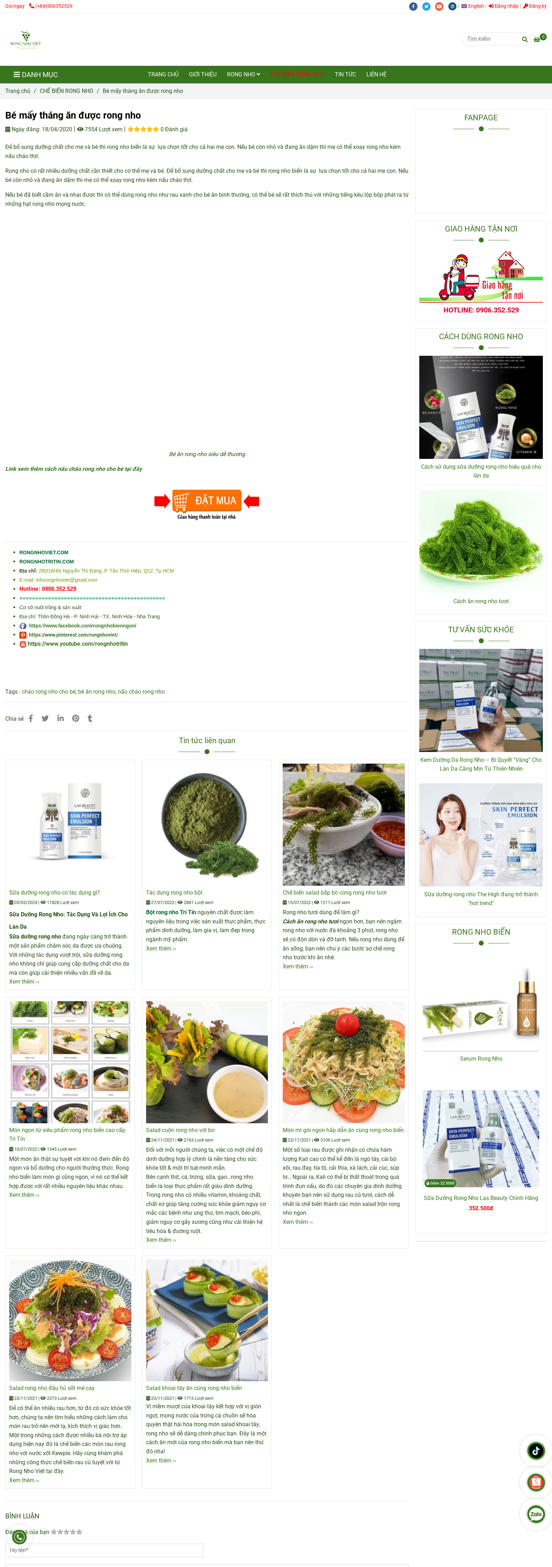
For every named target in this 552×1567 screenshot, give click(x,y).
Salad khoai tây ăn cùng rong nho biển (194, 1388)
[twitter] (428, 6)
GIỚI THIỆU (203, 74)
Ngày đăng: (22, 129)
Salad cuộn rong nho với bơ (180, 1130)
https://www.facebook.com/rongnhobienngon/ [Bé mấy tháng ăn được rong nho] (82, 625)
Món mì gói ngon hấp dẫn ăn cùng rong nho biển (343, 1130)
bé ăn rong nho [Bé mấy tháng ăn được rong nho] (96, 691)
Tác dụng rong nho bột (174, 892)
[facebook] (415, 6)
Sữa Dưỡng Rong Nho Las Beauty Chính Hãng (481, 1198)
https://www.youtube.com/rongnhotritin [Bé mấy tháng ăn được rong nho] (78, 643)
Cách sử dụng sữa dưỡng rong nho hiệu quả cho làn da (481, 471)
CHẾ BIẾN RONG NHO (297, 74)
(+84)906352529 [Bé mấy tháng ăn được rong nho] (51, 6)
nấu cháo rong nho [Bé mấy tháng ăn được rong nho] (141, 691)
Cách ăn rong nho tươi (481, 601)
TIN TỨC (345, 74)
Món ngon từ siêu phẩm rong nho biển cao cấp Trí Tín (67, 1135)
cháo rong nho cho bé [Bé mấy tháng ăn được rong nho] (49, 691)
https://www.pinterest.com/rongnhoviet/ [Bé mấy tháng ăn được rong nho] (73, 635)
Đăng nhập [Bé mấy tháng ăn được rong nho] (504, 6)
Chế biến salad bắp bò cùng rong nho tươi (335, 892)
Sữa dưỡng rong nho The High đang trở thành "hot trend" (481, 899)
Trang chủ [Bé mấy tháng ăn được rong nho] (17, 91)
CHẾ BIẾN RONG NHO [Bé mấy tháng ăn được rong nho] (66, 91)
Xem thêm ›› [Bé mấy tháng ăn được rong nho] (24, 981)
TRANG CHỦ (163, 74)
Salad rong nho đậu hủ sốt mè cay (52, 1388)
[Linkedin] (60, 718)
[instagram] (454, 6)
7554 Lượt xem (100, 129)
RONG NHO (243, 74)
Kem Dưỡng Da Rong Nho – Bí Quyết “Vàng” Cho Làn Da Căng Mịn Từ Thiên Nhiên (481, 764)
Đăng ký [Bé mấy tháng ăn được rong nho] (535, 6)
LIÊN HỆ (376, 74)
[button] (474, 6)
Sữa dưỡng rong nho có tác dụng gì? (54, 892)
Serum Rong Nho (481, 1058)
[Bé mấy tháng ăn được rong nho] (25, 39)
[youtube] (441, 6)
